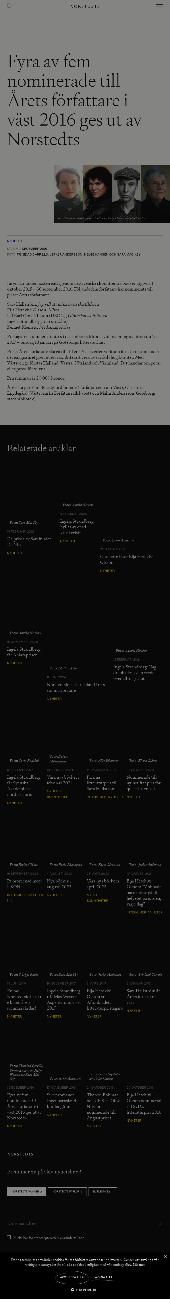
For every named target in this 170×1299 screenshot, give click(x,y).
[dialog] (85, 649)
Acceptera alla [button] (72, 1277)
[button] (85, 1289)
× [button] (165, 1256)
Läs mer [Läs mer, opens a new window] (139, 1264)
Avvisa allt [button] (103, 1277)
